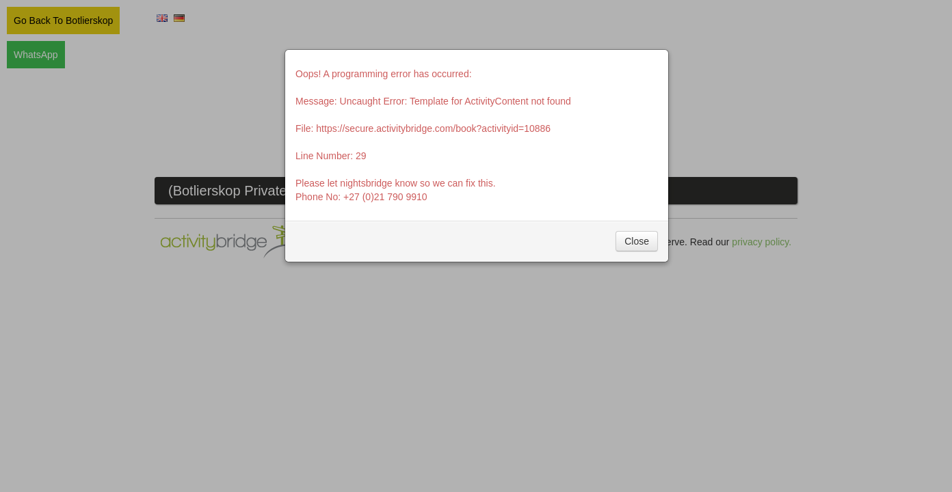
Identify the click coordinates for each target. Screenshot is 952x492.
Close (636, 241)
